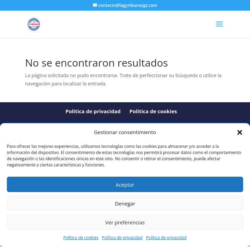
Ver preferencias (125, 222)
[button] (239, 132)
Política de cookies (81, 237)
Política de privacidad (122, 237)
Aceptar (125, 184)
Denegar (125, 203)
